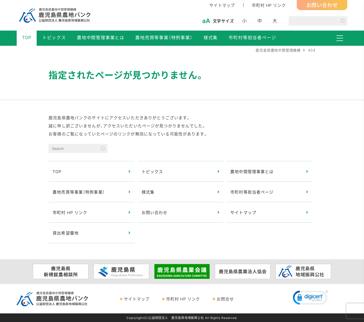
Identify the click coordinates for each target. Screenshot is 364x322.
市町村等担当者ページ (252, 37)
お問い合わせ (322, 5)
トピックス (54, 37)
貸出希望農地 (66, 233)
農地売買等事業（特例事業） (163, 37)
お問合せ (225, 299)
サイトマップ (222, 5)
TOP (26, 37)
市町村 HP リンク (269, 5)
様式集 (210, 37)
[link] (310, 298)
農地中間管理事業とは (100, 37)
